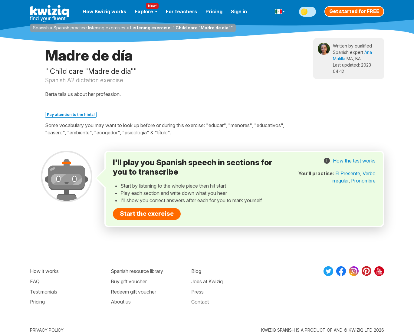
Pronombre (363, 181)
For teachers (181, 11)
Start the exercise (147, 213)
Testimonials (43, 292)
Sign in (239, 11)
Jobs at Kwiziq (207, 281)
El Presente (347, 173)
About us (121, 302)
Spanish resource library (137, 271)
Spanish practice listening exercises (89, 27)
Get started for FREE (354, 11)
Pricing (213, 11)
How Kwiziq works (104, 11)
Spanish (41, 27)
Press (197, 292)
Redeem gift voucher (133, 292)
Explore (146, 11)
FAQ (35, 281)
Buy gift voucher (129, 281)
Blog (196, 271)
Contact (200, 302)
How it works (44, 271)
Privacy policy (47, 330)
